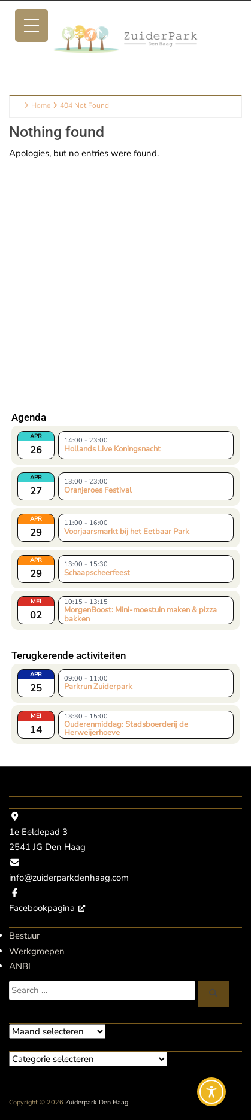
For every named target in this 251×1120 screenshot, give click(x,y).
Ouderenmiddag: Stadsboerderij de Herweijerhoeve (126, 728)
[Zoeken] (213, 994)
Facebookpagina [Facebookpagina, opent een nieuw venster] (47, 908)
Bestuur (24, 936)
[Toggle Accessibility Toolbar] (211, 1092)
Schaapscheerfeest (97, 573)
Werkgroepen (37, 951)
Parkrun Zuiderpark (98, 686)
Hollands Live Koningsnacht (112, 449)
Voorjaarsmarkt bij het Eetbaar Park (126, 531)
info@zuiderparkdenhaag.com (69, 878)
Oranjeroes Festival (98, 490)
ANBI (20, 966)
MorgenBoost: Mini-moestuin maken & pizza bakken (140, 613)
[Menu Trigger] (31, 25)
